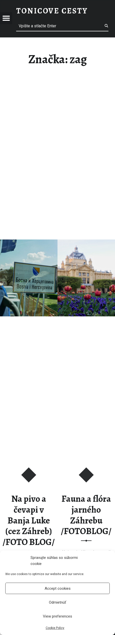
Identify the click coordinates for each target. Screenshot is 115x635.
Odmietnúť (57, 602)
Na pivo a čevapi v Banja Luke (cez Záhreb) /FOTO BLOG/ (29, 520)
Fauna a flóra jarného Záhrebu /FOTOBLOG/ (86, 515)
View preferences (57, 616)
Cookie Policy (55, 628)
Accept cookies (58, 588)
